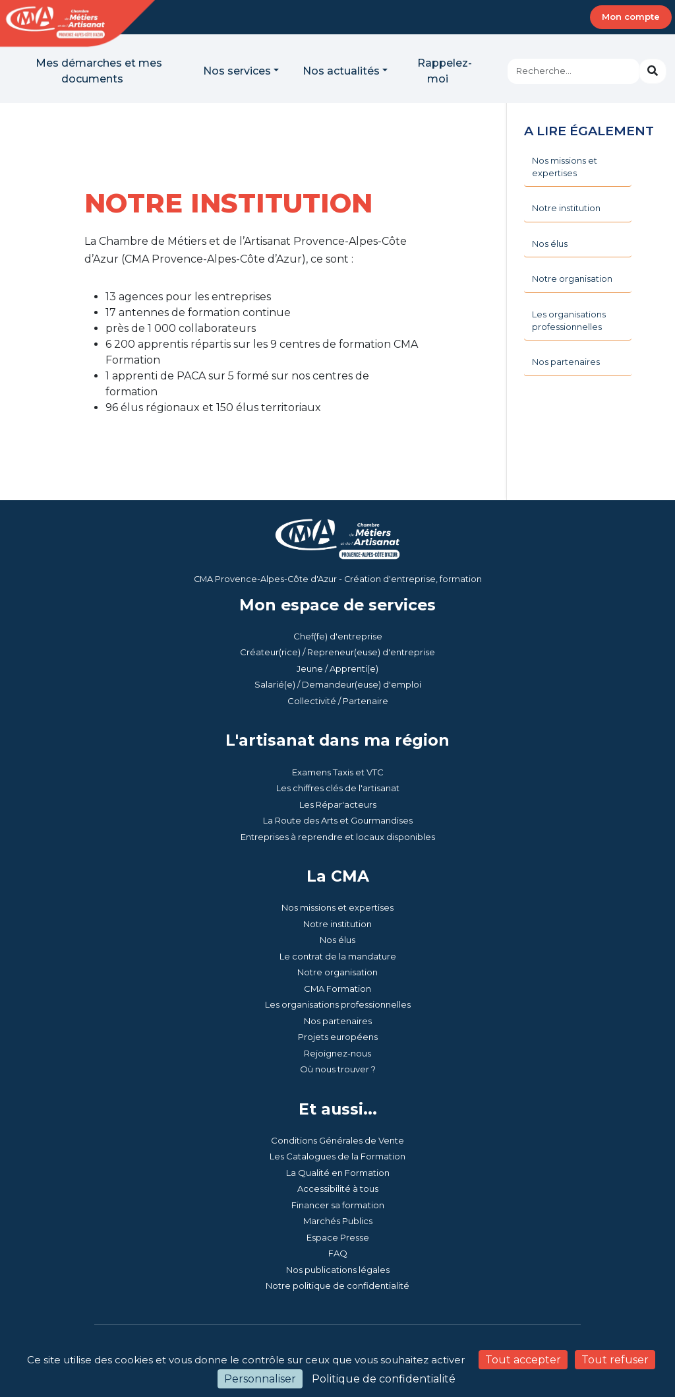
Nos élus (337, 939)
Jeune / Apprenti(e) (337, 668)
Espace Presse (338, 1237)
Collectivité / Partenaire (337, 701)
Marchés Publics (337, 1221)
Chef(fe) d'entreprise (337, 636)
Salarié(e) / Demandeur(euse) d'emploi (337, 684)
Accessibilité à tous (337, 1188)
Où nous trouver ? (338, 1069)
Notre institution (337, 924)
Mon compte (631, 16)
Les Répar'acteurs (337, 804)
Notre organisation (337, 972)
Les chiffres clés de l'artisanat (337, 788)
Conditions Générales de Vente (337, 1140)
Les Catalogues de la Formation (337, 1156)
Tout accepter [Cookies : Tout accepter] (523, 1359)
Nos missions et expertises (337, 907)
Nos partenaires (338, 1021)
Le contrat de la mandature (337, 956)
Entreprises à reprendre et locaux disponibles (338, 836)
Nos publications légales (338, 1269)
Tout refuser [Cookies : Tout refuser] (615, 1359)
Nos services (237, 71)
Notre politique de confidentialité (337, 1285)
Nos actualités (341, 71)
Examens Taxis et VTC (338, 772)
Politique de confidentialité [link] (383, 1379)
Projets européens (338, 1036)
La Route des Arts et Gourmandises (338, 820)
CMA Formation (337, 988)
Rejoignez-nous (337, 1053)
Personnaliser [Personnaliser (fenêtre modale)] (260, 1379)
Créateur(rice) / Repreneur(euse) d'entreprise (337, 652)
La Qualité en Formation (338, 1172)
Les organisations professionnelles (338, 1004)
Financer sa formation (337, 1205)
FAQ (337, 1253)
